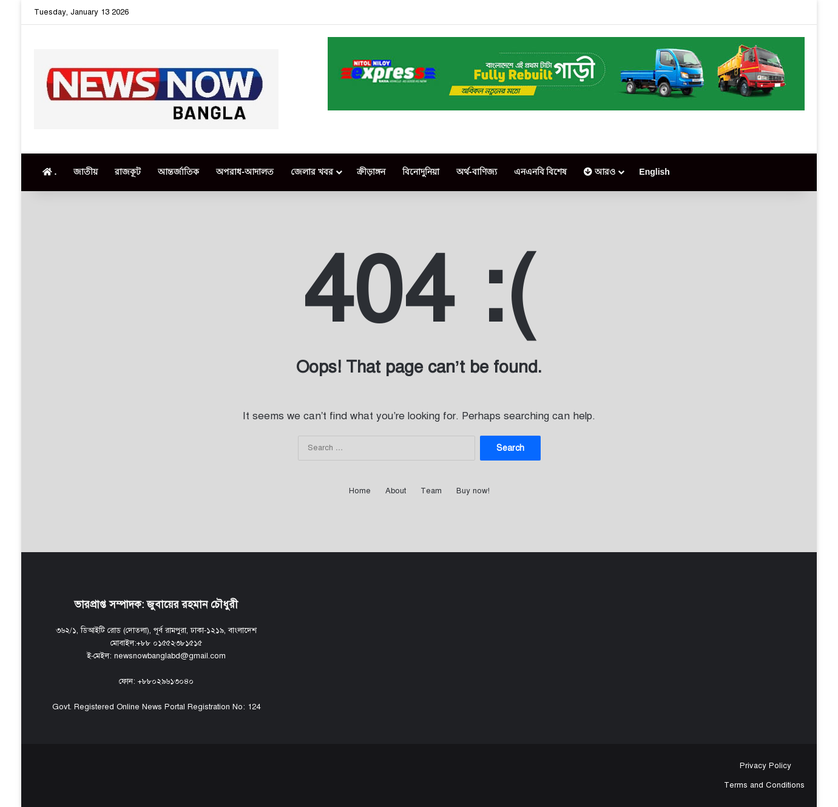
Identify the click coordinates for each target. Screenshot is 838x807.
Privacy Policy (764, 766)
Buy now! (473, 491)
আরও (599, 172)
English (654, 172)
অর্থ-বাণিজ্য (476, 172)
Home (360, 491)
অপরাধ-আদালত (245, 172)
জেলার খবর (312, 172)
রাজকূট (128, 172)
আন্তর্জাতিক (178, 172)
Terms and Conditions (764, 785)
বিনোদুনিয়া (420, 172)
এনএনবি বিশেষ (540, 172)
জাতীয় (85, 172)
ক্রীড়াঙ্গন (371, 172)
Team (431, 491)
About (395, 491)
